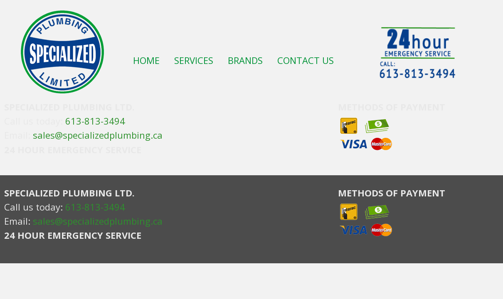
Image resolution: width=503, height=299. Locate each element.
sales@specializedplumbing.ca (98, 135)
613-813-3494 (95, 121)
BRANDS (245, 61)
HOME (146, 61)
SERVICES (193, 61)
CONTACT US (305, 61)
